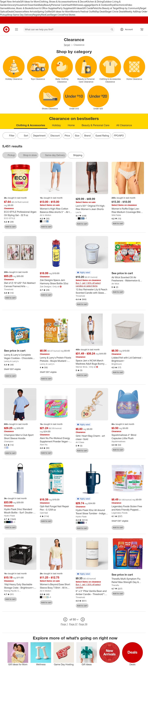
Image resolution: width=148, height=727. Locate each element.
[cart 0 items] (142, 29)
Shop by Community (129, 8)
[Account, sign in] (127, 29)
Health (69, 4)
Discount (55, 135)
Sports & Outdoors (100, 4)
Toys (112, 4)
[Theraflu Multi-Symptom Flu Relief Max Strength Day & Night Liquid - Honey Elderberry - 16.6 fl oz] (128, 580)
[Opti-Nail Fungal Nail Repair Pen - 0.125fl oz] (56, 508)
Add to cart (10, 226)
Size (77, 135)
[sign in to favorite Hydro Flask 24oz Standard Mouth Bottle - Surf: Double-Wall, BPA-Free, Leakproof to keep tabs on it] (32, 527)
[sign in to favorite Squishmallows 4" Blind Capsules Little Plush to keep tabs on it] (139, 449)
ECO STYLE (9, 218)
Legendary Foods (119, 513)
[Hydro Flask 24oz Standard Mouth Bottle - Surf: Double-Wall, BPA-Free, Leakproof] (20, 511)
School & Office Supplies (44, 8)
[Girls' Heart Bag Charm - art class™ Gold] (92, 437)
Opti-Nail (44, 513)
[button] (83, 272)
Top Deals (100, 11)
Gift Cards (87, 8)
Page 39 (83, 624)
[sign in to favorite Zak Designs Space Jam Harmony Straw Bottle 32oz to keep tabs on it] (67, 294)
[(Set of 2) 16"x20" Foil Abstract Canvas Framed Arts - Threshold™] (20, 284)
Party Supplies (64, 8)
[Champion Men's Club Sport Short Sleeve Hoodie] (20, 436)
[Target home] (6, 29)
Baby (41, 4)
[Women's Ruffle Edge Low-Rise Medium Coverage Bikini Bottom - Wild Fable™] (128, 210)
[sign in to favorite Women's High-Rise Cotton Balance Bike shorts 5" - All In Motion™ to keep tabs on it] (67, 226)
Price (67, 135)
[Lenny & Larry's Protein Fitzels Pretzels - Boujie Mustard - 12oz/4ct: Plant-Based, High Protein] (56, 359)
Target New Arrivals (10, 1)
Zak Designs (45, 286)
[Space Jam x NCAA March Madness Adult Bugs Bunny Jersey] (92, 362)
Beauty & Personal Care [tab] (95, 125)
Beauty (47, 4)
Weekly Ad (130, 11)
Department (39, 135)
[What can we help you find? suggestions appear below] (69, 29)
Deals (10, 11)
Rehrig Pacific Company (13, 591)
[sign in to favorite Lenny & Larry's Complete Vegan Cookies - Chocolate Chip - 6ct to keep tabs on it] (32, 376)
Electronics (120, 4)
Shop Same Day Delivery (20, 14)
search (112, 29)
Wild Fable (116, 215)
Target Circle (57, 14)
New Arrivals (30, 11)
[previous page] (65, 619)
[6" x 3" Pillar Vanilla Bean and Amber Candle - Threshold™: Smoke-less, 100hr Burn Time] (92, 592)
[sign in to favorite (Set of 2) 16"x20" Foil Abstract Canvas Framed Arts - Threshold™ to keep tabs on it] (32, 297)
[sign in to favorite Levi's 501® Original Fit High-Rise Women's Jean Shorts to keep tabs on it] (103, 224)
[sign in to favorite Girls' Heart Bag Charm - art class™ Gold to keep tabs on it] (103, 450)
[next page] (82, 619)
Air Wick (115, 283)
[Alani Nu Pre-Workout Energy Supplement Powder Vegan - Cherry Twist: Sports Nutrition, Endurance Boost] (56, 440)
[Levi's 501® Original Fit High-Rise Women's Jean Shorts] (92, 207)
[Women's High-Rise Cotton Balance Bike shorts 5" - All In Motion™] (56, 210)
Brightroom (117, 364)
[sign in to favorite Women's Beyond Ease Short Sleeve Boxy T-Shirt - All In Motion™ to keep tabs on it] (67, 602)
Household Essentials (27, 4)
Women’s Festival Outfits (83, 11)
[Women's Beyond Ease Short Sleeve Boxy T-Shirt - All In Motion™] (56, 586)
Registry (37, 14)
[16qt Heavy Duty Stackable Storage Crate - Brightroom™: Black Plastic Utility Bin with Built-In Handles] (20, 586)
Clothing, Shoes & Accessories (55, 1)
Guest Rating (102, 135)
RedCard (45, 14)
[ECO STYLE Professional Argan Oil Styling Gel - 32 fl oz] (20, 213)
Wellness (77, 4)
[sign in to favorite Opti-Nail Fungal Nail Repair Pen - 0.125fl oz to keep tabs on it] (67, 521)
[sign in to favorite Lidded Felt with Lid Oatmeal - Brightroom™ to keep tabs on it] (139, 372)
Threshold (8, 289)
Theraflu (115, 585)
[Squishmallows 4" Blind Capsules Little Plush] (128, 436)
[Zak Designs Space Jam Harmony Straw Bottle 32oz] (56, 281)
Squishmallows (118, 441)
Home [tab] (71, 125)
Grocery (12, 4)
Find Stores (69, 14)
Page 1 (64, 624)
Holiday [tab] (56, 125)
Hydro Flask (9, 515)
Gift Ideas (77, 8)
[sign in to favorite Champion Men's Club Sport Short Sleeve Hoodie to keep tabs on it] (32, 453)
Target (67, 44)
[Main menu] (16, 29)
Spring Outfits (44, 11)
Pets (95, 8)
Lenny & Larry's (11, 361)
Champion (8, 441)
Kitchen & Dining (94, 1)
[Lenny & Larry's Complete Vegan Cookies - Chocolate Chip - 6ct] (20, 356)
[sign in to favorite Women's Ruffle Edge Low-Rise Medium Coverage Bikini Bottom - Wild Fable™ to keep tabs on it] (139, 223)
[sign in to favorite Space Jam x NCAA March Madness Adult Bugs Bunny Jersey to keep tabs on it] (103, 375)
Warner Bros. (82, 367)
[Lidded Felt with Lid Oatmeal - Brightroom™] (128, 359)
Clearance (18, 11)
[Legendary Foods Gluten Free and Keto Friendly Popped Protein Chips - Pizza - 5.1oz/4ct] (128, 508)
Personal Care (58, 4)
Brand (87, 135)
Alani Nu (44, 444)
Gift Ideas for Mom (29, 1)
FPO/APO (119, 135)
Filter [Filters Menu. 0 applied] (9, 135)
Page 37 (73, 624)
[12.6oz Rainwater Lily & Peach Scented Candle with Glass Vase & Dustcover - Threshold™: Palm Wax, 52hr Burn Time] (92, 291)
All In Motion (45, 215)
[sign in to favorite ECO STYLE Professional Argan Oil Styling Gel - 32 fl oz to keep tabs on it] (32, 226)
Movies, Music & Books (20, 8)
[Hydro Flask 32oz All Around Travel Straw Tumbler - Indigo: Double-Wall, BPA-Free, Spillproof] (92, 512)
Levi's (78, 212)
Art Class (80, 442)
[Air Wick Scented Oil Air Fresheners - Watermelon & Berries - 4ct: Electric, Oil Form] (128, 279)
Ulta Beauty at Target (108, 8)
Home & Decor (78, 1)
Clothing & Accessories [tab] (30, 125)
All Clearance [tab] (124, 125)
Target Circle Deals (115, 11)
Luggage (86, 4)
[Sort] (23, 135)
